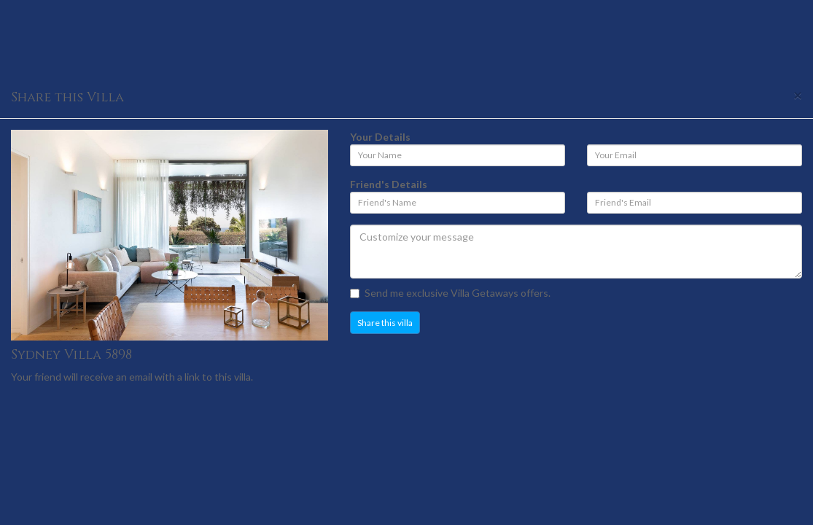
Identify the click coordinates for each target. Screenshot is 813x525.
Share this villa (385, 322)
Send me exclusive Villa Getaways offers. (450, 293)
